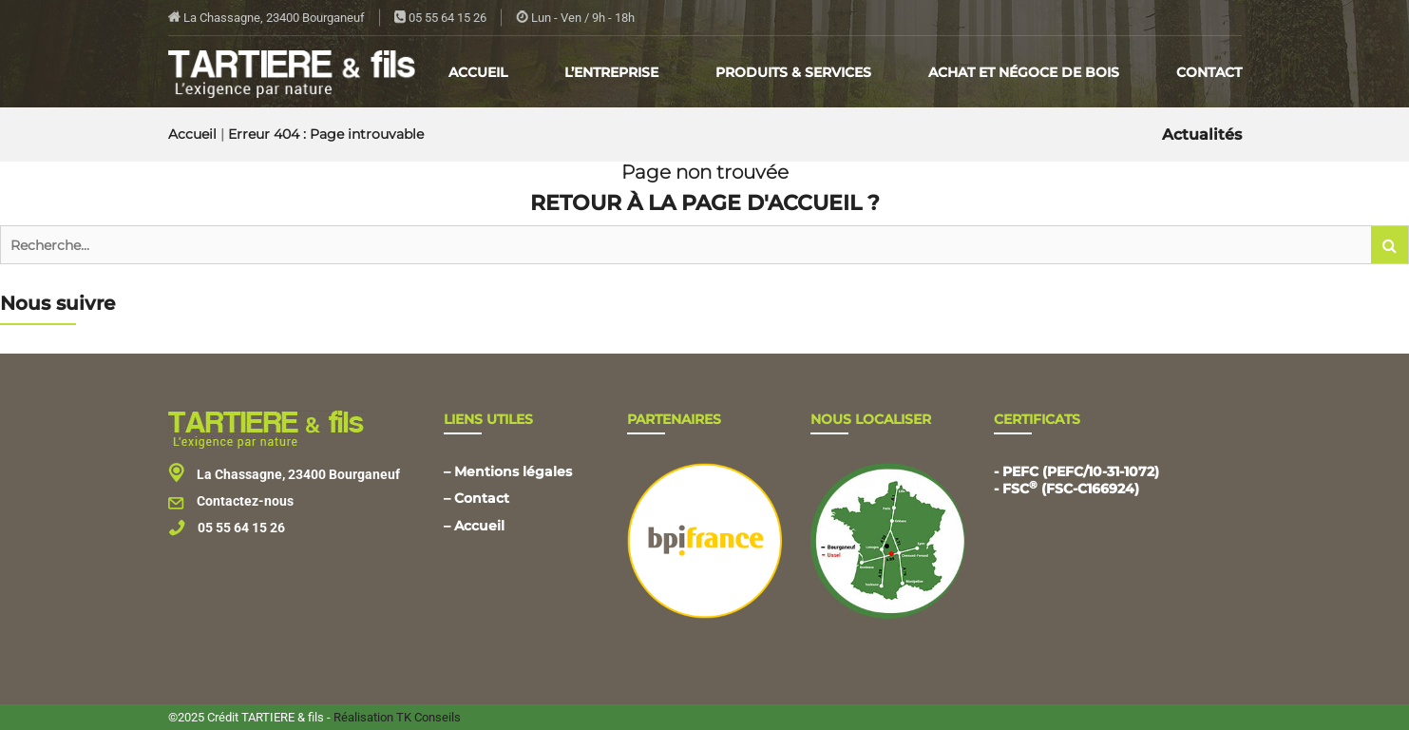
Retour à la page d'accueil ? (705, 203)
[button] (1390, 244)
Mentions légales (513, 471)
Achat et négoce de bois (1023, 72)
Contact (1209, 72)
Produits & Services (793, 72)
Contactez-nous (231, 501)
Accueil (477, 72)
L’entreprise (611, 72)
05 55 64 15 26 (440, 17)
